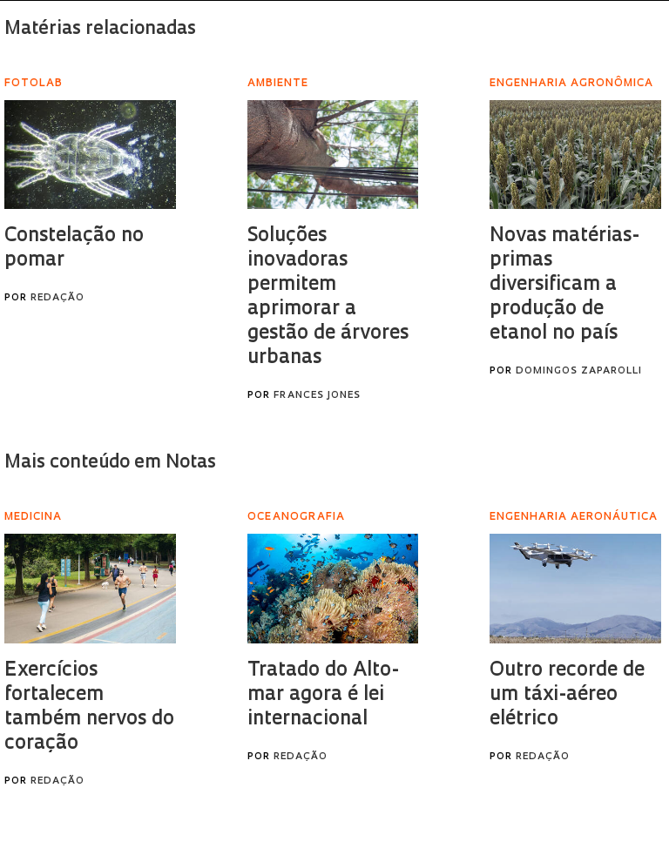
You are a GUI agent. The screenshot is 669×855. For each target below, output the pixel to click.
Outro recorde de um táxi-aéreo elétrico (567, 695)
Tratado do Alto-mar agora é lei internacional (323, 695)
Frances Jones (317, 396)
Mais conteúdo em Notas (110, 463)
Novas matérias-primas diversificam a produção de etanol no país (564, 285)
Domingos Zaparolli (579, 371)
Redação (57, 298)
